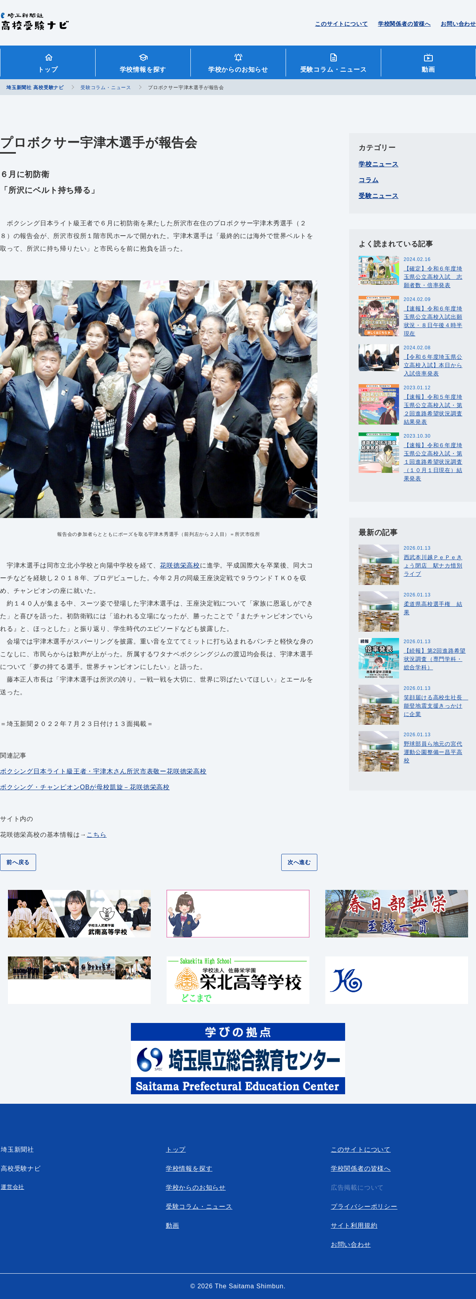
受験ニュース (379, 195)
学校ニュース (379, 164)
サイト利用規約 (354, 1225)
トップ (48, 69)
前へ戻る (18, 862)
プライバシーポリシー (364, 1206)
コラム (368, 180)
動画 (428, 69)
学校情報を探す (143, 69)
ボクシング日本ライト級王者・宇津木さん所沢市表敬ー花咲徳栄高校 (103, 771)
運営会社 (12, 1187)
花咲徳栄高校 (180, 565)
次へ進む (299, 862)
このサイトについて (341, 24)
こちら (96, 834)
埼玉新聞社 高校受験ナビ (34, 26)
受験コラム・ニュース (333, 69)
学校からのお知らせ (238, 69)
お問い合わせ (458, 24)
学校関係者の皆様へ (404, 24)
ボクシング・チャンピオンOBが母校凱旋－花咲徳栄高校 (85, 787)
